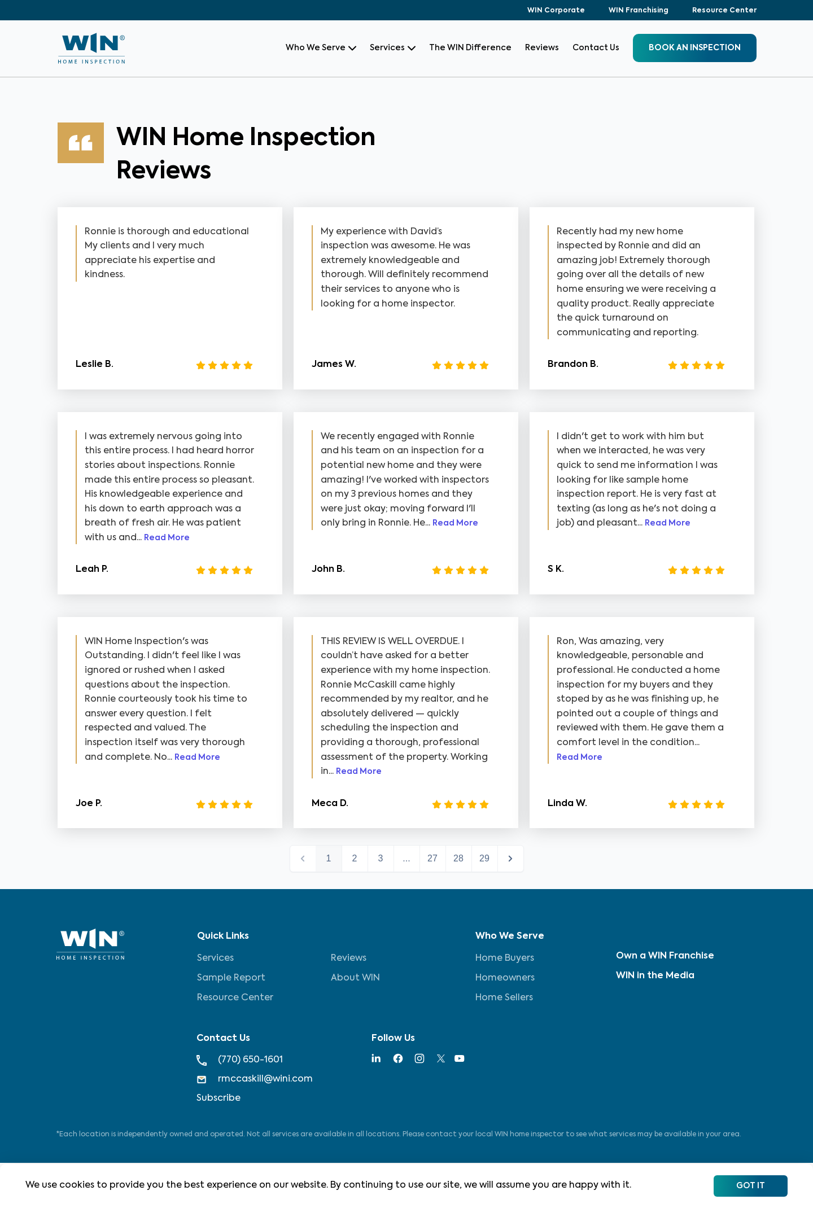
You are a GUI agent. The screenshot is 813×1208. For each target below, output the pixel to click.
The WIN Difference (470, 48)
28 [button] (458, 858)
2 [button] (354, 858)
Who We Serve (321, 48)
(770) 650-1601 (239, 1060)
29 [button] (484, 858)
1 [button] (328, 858)
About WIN (355, 978)
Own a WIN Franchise (665, 956)
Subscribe (218, 1098)
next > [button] (510, 859)
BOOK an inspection (695, 48)
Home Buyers (504, 958)
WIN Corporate (556, 10)
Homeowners (505, 978)
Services (393, 48)
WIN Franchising (638, 10)
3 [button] (380, 858)
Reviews (542, 48)
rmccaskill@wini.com (254, 1079)
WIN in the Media (655, 976)
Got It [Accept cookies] (750, 1186)
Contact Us (595, 48)
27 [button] (432, 858)
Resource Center (724, 10)
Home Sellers (504, 998)
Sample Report (231, 978)
